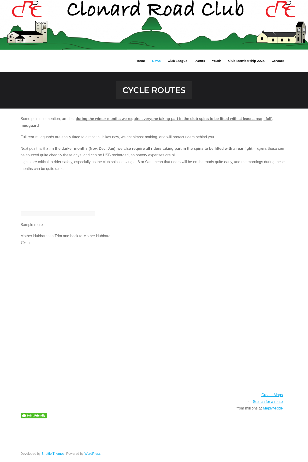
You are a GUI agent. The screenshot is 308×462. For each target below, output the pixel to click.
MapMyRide (273, 409)
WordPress (92, 454)
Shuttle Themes (52, 454)
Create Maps (272, 396)
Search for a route (268, 402)
